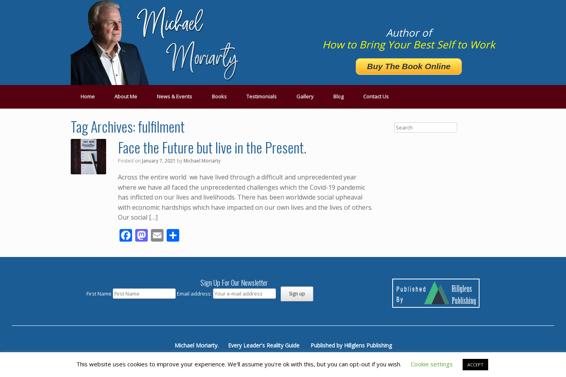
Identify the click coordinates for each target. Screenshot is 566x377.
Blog (338, 96)
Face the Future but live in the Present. (212, 147)
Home (88, 96)
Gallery (305, 96)
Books (219, 96)
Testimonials (261, 96)
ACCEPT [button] (475, 365)
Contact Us (376, 96)
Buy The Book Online (408, 66)
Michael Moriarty (202, 160)
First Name (99, 293)
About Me (125, 96)
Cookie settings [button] (432, 364)
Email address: (195, 293)
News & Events (174, 96)
